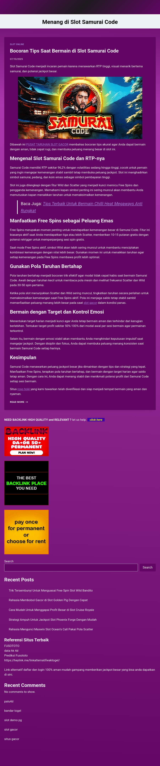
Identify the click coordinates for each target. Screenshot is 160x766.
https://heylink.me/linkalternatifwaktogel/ (32, 660)
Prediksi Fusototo (16, 655)
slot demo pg (13, 720)
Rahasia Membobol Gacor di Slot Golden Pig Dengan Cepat (48, 600)
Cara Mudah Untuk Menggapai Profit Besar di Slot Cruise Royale (51, 610)
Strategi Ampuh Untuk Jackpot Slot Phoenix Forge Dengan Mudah (53, 619)
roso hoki (23, 389)
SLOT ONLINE (17, 44)
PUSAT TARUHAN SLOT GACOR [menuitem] (47, 144)
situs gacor (11, 739)
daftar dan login (34, 669)
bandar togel (12, 710)
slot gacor (11, 729)
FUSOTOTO (11, 646)
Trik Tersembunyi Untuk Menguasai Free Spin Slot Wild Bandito (51, 590)
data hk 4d (11, 650)
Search (8, 561)
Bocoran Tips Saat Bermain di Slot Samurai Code (64, 51)
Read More (19, 401)
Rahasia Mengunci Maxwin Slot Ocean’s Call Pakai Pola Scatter (51, 629)
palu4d (8, 701)
